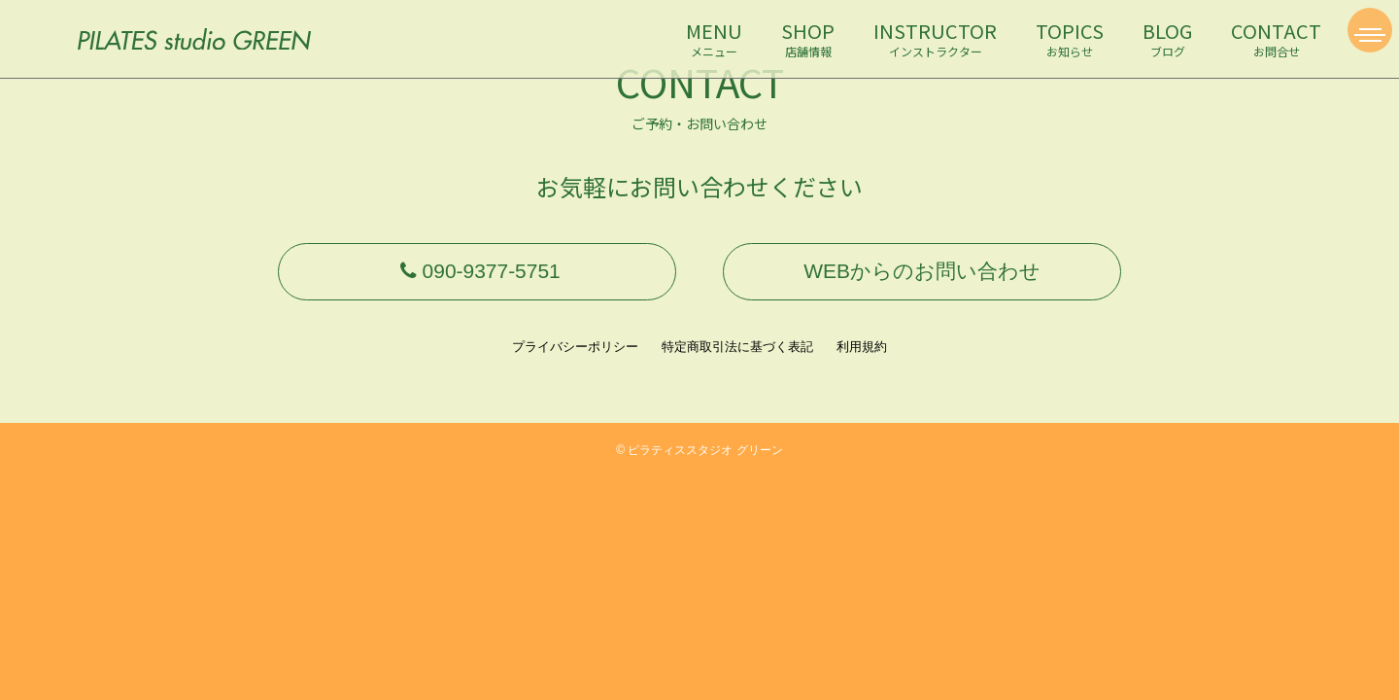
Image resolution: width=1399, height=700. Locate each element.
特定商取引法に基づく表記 (737, 361)
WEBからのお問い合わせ (922, 278)
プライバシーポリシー (575, 361)
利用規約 (861, 361)
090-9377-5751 (477, 278)
